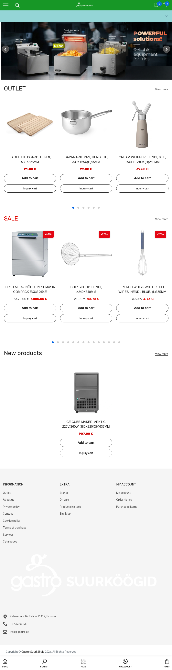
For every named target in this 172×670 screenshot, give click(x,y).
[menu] (5, 5)
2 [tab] (78, 208)
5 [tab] (94, 208)
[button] (44, 663)
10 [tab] (99, 342)
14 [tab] (119, 342)
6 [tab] (99, 208)
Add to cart (30, 178)
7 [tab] (83, 342)
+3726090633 (18, 624)
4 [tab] (89, 208)
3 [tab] (83, 208)
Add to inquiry (30, 188)
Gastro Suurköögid (32, 651)
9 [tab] (94, 342)
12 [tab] (109, 342)
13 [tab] (114, 342)
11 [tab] (104, 342)
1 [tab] (73, 208)
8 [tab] (89, 342)
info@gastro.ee (19, 631)
